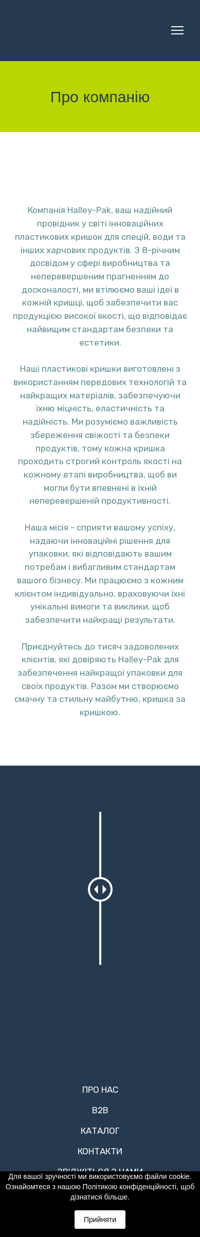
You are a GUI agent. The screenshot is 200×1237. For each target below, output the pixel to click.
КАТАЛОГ (100, 1131)
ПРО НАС (100, 1089)
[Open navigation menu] (177, 30)
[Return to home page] (79, 30)
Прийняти (100, 1219)
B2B (100, 1110)
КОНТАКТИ (100, 1151)
